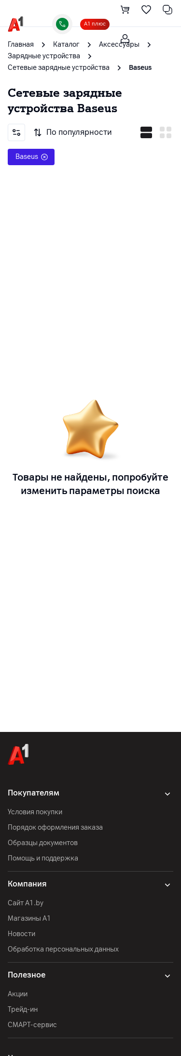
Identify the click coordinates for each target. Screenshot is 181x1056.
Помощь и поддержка (43, 858)
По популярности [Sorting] (72, 132)
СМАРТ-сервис (32, 1025)
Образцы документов (43, 843)
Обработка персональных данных (63, 949)
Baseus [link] (140, 68)
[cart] (125, 9)
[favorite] (146, 9)
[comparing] (167, 9)
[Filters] (16, 132)
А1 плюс (95, 24)
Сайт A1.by (25, 903)
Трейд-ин (23, 1009)
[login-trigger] (125, 38)
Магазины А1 (29, 918)
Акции (18, 994)
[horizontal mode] (146, 132)
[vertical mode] (165, 132)
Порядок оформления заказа (55, 827)
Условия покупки (35, 812)
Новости (21, 934)
